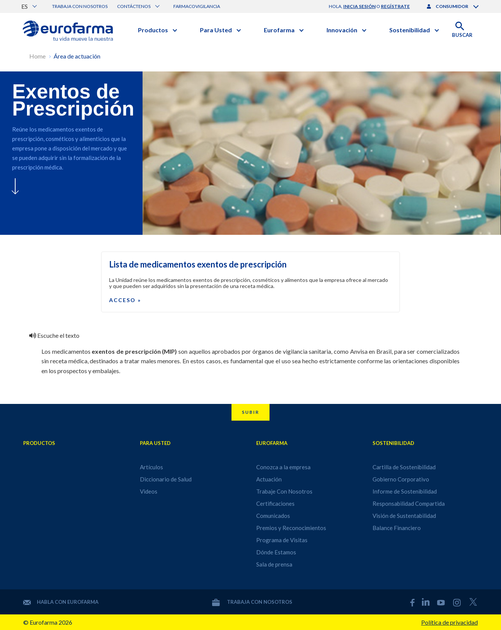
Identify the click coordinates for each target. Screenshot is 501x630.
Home (37, 56)
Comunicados (273, 515)
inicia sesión (359, 6)
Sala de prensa (274, 564)
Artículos (151, 467)
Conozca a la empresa (283, 467)
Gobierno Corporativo (401, 479)
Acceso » (125, 300)
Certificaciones (275, 503)
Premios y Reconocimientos (291, 527)
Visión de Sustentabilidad (404, 515)
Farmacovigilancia (196, 6)
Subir (250, 412)
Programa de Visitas (282, 540)
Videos (148, 491)
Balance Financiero (397, 527)
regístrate (395, 6)
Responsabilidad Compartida (409, 503)
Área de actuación (77, 56)
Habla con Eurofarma (60, 601)
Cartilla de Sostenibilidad (404, 467)
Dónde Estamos (276, 552)
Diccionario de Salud (166, 479)
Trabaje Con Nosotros (284, 491)
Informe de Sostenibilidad (405, 491)
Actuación (269, 479)
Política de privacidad (449, 622)
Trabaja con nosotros (80, 6)
